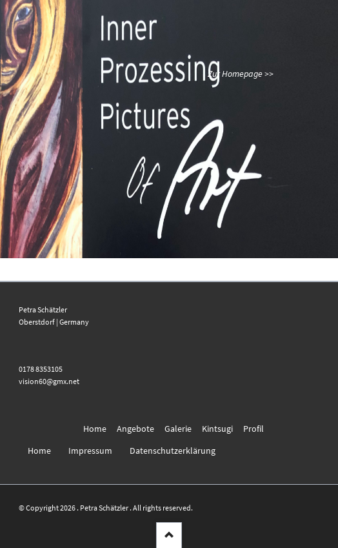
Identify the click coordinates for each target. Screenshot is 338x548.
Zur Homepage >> (240, 73)
